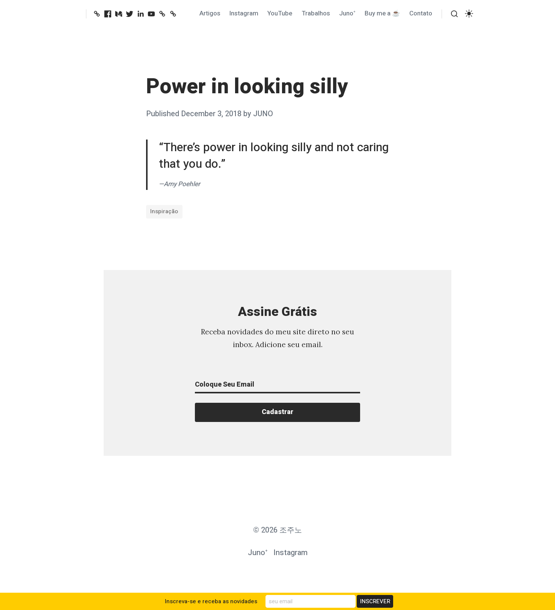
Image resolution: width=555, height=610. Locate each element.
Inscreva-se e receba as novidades (211, 601)
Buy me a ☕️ (382, 13)
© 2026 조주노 (277, 530)
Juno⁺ (347, 13)
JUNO (263, 113)
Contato (420, 13)
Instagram (243, 13)
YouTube (279, 13)
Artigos (209, 13)
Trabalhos (316, 13)
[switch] (469, 14)
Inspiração (164, 211)
